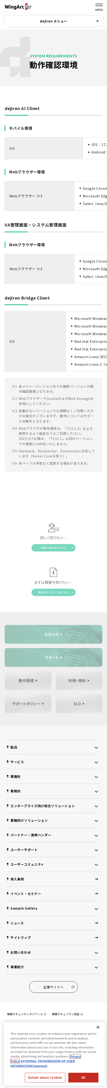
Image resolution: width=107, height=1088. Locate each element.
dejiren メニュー (53, 21)
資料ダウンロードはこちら (53, 593)
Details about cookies (45, 1077)
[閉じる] (98, 1027)
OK (83, 1077)
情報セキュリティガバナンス (26, 1014)
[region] (54, 1054)
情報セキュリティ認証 (67, 1014)
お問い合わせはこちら (53, 548)
